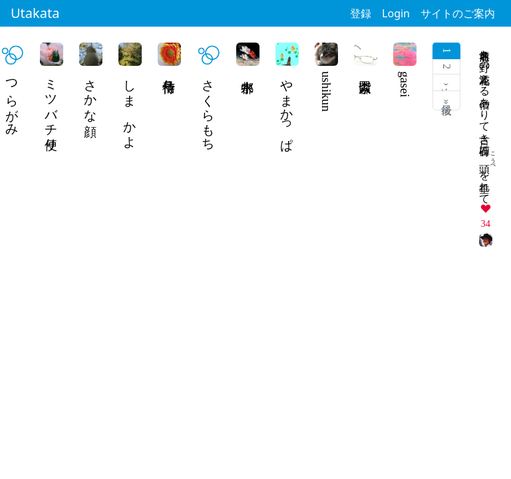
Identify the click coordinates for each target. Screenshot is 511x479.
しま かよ (130, 106)
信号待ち (169, 78)
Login (396, 13)
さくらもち (209, 107)
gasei (405, 84)
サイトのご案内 (458, 13)
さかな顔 (91, 93)
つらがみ (12, 100)
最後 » (446, 100)
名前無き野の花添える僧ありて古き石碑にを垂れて (484, 121)
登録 (360, 13)
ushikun (326, 91)
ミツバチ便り (52, 107)
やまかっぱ (287, 107)
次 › (446, 83)
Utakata (35, 13)
